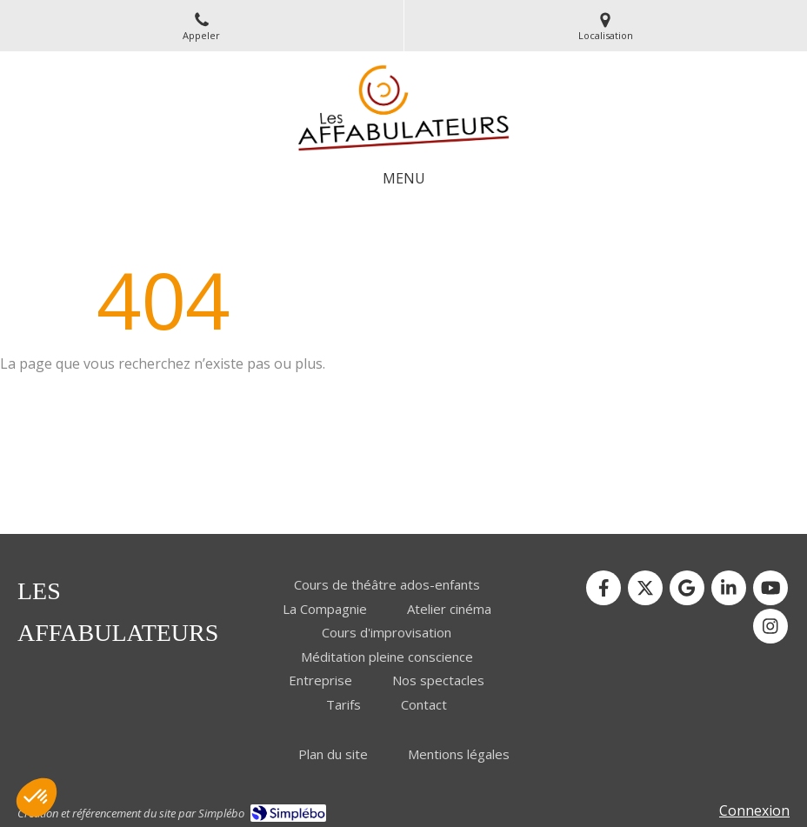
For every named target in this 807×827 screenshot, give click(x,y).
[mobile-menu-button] (404, 179)
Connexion (754, 810)
